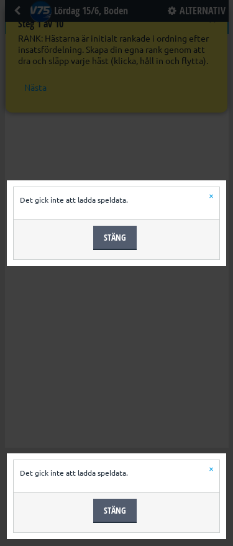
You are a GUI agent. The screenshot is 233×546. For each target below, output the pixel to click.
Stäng (115, 237)
